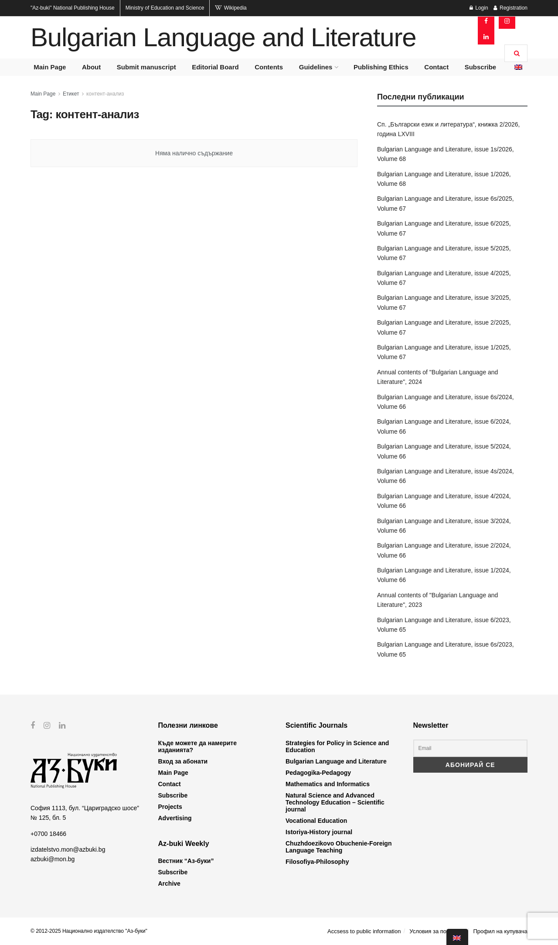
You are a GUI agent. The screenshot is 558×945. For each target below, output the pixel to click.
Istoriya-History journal (319, 832)
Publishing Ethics (381, 67)
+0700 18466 (48, 833)
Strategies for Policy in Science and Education (337, 746)
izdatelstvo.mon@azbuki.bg (68, 849)
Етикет (71, 94)
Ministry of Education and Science (165, 8)
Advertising (175, 818)
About (91, 67)
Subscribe (481, 67)
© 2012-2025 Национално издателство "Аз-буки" (89, 931)
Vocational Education (316, 820)
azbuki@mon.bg (53, 859)
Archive (169, 883)
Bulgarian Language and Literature (223, 37)
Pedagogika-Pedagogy (318, 772)
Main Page (50, 67)
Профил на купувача (500, 931)
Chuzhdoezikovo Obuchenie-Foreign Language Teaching (338, 847)
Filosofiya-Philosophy (317, 861)
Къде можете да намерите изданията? (197, 746)
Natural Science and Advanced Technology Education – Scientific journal (335, 802)
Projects (170, 806)
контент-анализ (105, 94)
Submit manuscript (146, 67)
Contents (269, 67)
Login (479, 8)
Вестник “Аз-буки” (186, 860)
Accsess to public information (364, 931)
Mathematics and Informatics (328, 784)
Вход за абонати (183, 761)
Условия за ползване (436, 931)
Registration (510, 8)
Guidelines (316, 67)
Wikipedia (230, 8)
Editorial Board (215, 67)
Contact (436, 67)
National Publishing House (73, 8)
